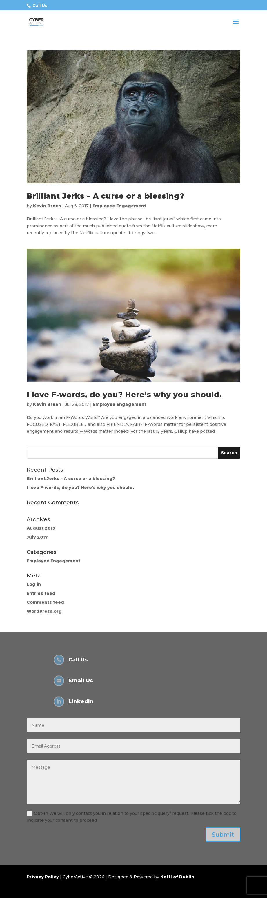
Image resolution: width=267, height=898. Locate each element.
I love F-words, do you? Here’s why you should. (124, 394)
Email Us (80, 680)
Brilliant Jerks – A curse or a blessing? (105, 196)
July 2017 (37, 537)
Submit (223, 834)
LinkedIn (81, 701)
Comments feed (45, 602)
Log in (34, 584)
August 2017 (41, 528)
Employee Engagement (119, 205)
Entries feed (41, 593)
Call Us (39, 5)
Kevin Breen (47, 205)
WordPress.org (44, 611)
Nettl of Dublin (177, 876)
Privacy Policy (43, 876)
